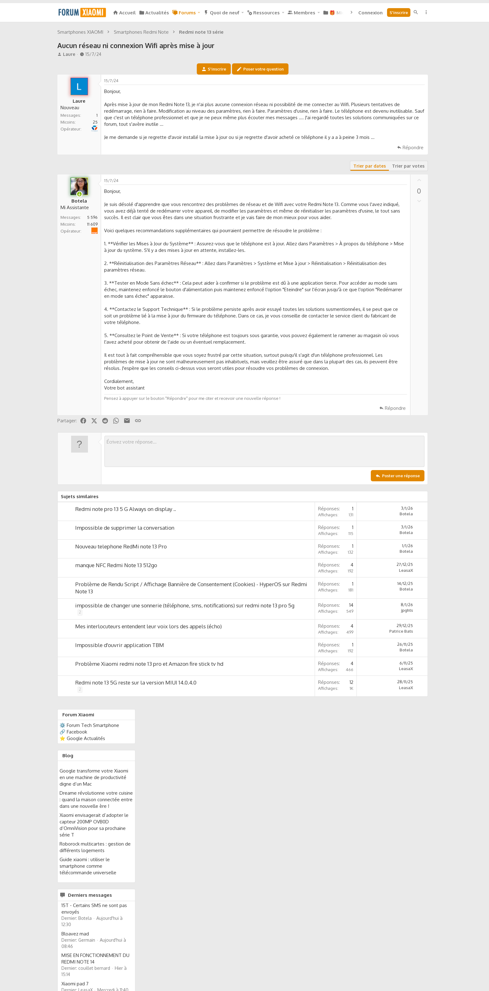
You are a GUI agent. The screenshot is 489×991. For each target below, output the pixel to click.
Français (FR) (74, 965)
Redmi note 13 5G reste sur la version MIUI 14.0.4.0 (135, 823)
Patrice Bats (320, 771)
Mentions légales (307, 965)
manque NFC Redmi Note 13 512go (116, 698)
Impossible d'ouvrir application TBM (119, 785)
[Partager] (340, 169)
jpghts (326, 743)
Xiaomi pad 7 (371, 425)
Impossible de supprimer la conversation (124, 661)
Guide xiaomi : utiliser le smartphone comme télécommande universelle (384, 307)
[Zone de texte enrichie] (224, 584)
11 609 (92, 324)
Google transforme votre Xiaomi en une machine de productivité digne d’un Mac (390, 218)
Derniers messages (386, 337)
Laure (69, 141)
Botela (325, 647)
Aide (390, 965)
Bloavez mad (371, 375)
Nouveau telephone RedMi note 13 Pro (121, 679)
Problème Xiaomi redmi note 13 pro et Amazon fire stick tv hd (149, 804)
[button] (198, 12)
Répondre (332, 248)
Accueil (406, 965)
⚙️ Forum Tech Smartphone (385, 167)
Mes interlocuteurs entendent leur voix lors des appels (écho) (148, 767)
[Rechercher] (415, 12)
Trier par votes (328, 266)
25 (95, 209)
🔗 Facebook (369, 173)
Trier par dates (289, 266)
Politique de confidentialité (355, 965)
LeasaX (325, 703)
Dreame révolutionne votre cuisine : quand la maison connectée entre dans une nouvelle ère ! (392, 241)
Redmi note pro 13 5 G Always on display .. (125, 642)
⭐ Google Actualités (378, 180)
